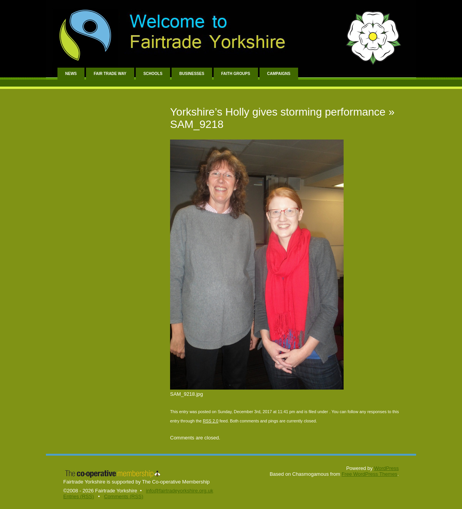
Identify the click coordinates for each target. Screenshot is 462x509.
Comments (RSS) (123, 496)
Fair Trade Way (110, 73)
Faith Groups (235, 73)
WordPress (386, 468)
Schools (152, 73)
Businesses (191, 73)
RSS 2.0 (210, 421)
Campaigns (278, 73)
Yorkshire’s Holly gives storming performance (278, 112)
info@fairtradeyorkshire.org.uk (179, 491)
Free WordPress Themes (370, 474)
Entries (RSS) (78, 496)
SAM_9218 (197, 124)
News (71, 73)
